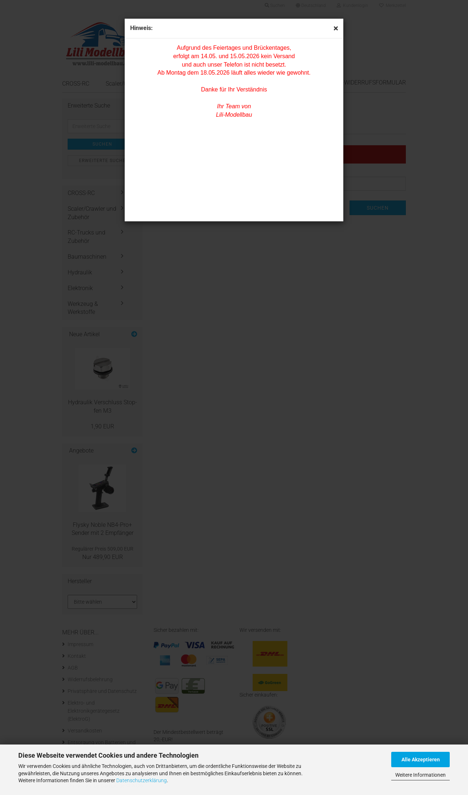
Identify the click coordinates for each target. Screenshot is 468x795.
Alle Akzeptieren (420, 759)
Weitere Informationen (420, 775)
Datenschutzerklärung (141, 780)
